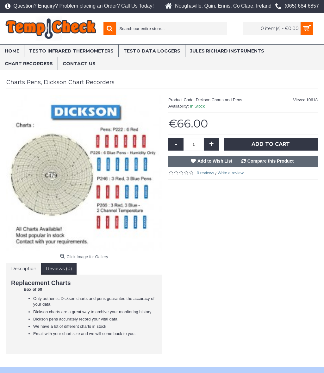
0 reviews (205, 173)
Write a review (231, 173)
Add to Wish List (214, 161)
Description (23, 268)
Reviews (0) (59, 268)
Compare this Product (270, 161)
